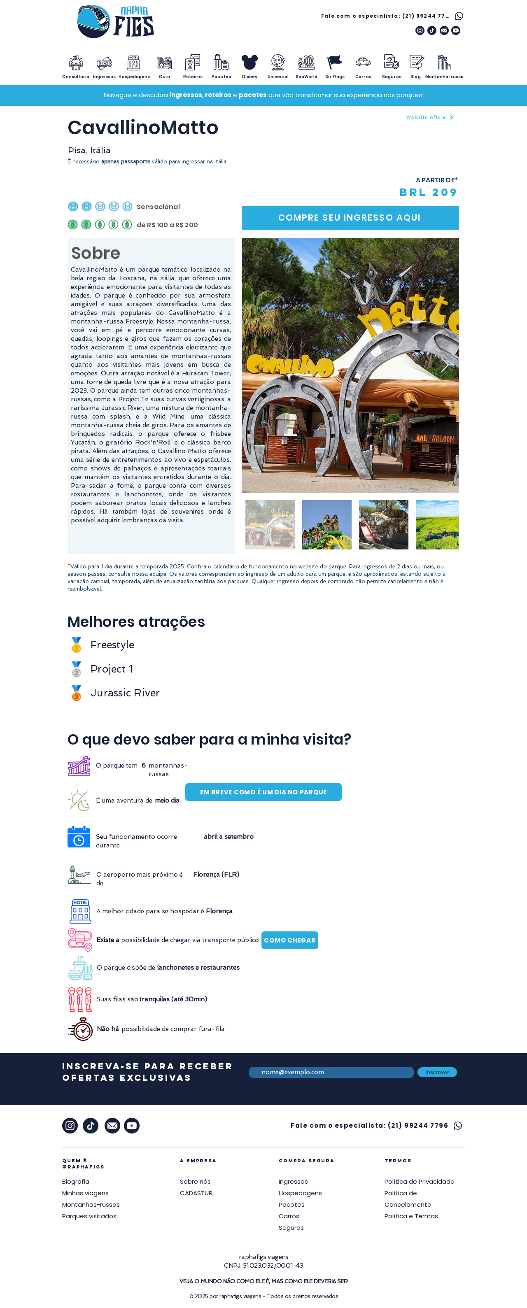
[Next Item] (445, 365)
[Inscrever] (437, 1072)
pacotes (253, 95)
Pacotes (292, 1204)
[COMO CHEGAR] (289, 940)
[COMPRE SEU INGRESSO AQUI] (350, 218)
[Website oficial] (430, 117)
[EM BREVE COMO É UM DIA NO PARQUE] (263, 792)
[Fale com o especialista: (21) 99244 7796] (393, 16)
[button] (420, 1181)
